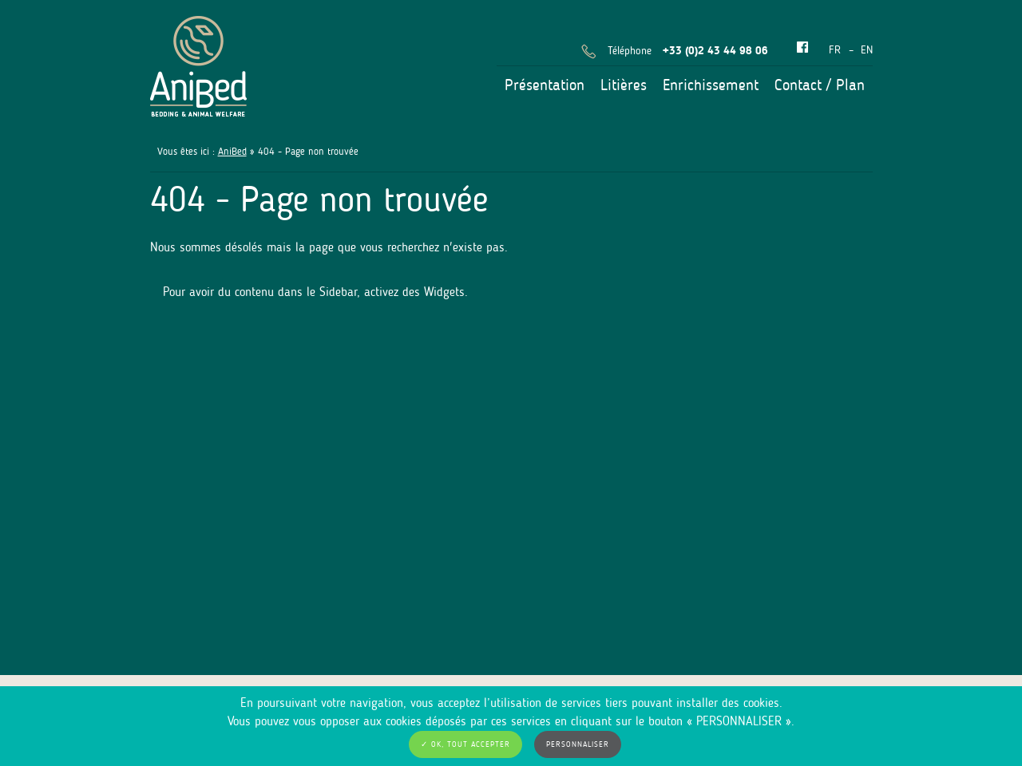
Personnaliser (577, 744)
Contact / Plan (819, 84)
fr (835, 50)
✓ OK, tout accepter (465, 744)
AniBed (232, 151)
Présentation (544, 84)
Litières (623, 84)
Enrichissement (711, 84)
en (867, 50)
